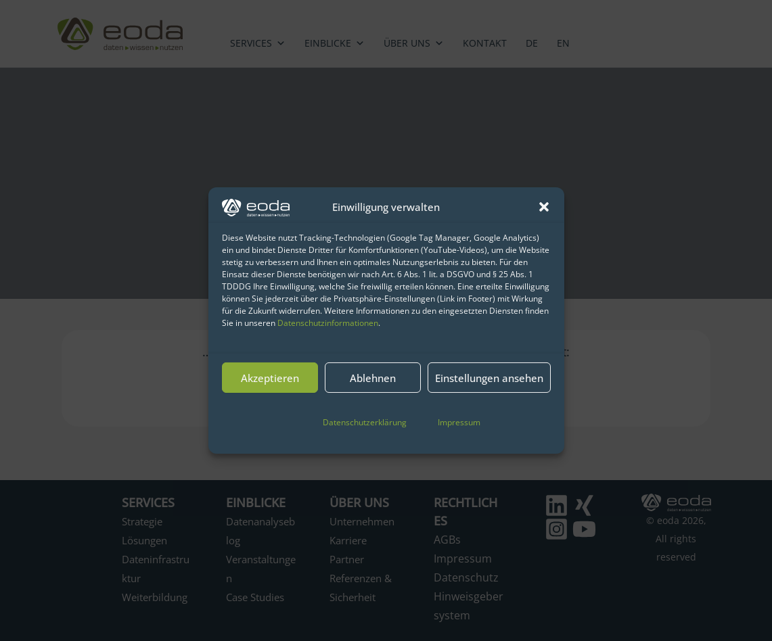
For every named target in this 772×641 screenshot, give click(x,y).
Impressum (459, 422)
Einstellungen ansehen (489, 378)
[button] (544, 207)
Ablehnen (373, 378)
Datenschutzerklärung (365, 422)
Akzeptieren (270, 378)
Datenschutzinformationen (327, 323)
